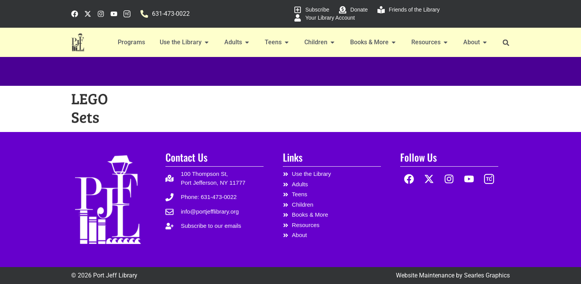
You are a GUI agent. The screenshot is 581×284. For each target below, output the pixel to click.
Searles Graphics (487, 275)
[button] (506, 42)
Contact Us (186, 157)
